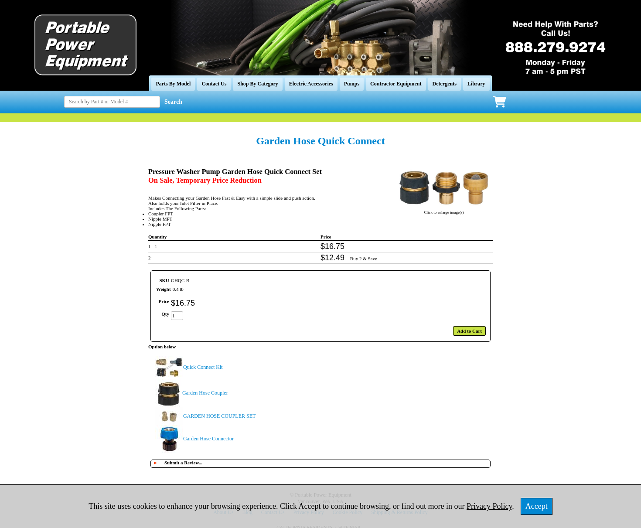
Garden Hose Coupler (205, 393)
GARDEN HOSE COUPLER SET (219, 416)
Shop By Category (257, 84)
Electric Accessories (311, 84)
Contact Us (213, 84)
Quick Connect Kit (203, 367)
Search (173, 102)
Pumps (351, 84)
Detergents (445, 84)
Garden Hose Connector (208, 439)
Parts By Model (173, 84)
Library (476, 84)
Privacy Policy (489, 506)
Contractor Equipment (395, 84)
